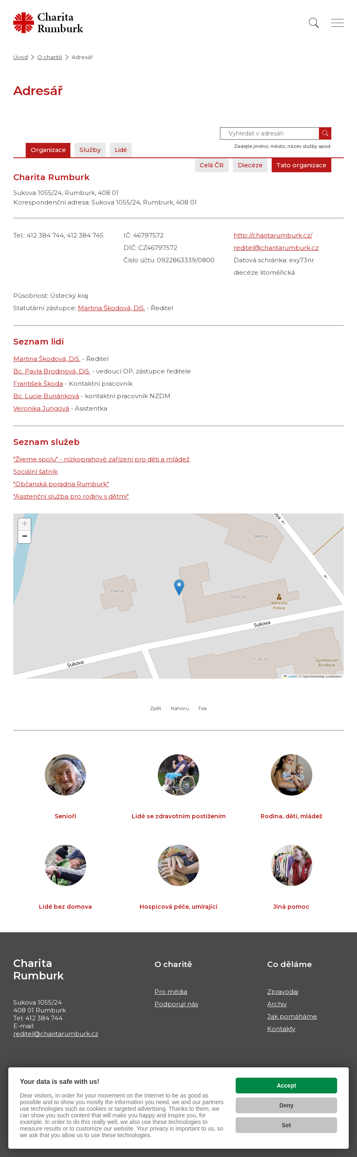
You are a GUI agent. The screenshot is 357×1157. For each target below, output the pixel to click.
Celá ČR (206, 165)
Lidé (124, 150)
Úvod (20, 57)
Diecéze (246, 165)
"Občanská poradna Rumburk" (61, 484)
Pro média (170, 991)
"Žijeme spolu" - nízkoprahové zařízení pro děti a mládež (101, 459)
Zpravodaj (282, 991)
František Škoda (38, 383)
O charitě (49, 57)
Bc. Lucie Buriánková (46, 396)
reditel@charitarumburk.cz (276, 248)
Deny (286, 1105)
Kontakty (281, 1029)
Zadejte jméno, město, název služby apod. (282, 146)
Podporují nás (176, 1004)
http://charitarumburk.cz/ (273, 235)
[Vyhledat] (314, 23)
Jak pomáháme (292, 1016)
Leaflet (290, 676)
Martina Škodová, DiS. (111, 308)
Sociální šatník (35, 471)
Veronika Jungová (41, 408)
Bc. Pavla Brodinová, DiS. (51, 371)
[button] (179, 587)
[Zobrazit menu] (337, 23)
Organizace (49, 150)
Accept (286, 1085)
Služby (93, 150)
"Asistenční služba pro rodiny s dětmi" (71, 496)
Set (286, 1125)
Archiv (277, 1004)
